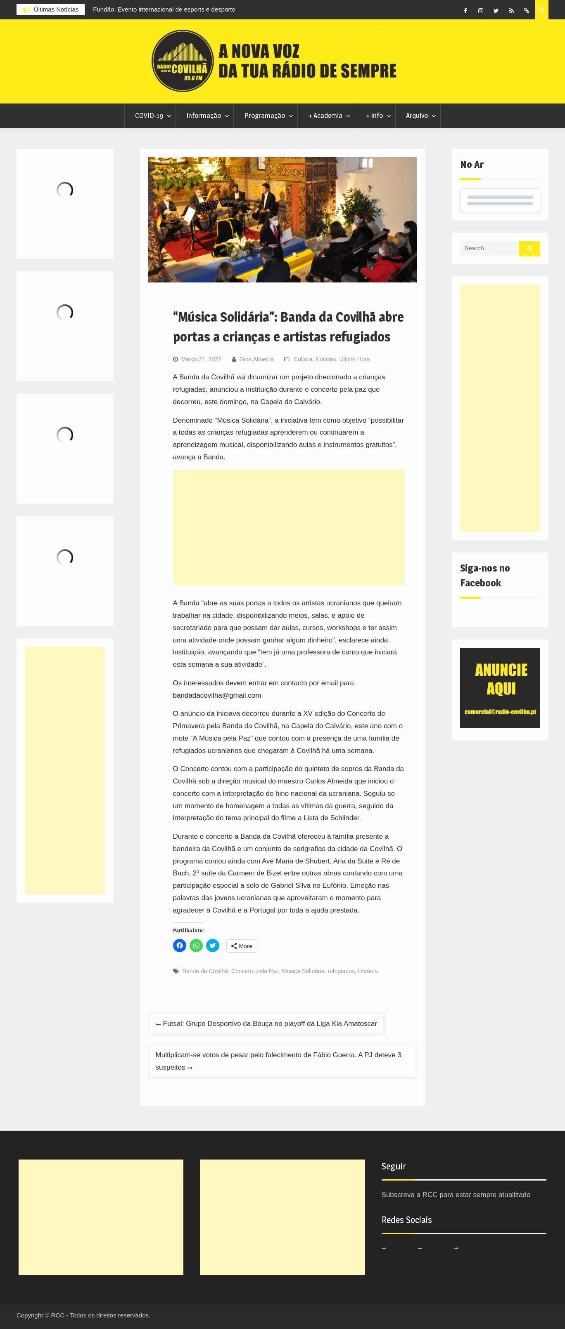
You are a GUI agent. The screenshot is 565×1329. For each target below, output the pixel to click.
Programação (265, 115)
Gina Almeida (257, 359)
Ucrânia (368, 971)
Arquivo (417, 115)
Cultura (303, 359)
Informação (203, 115)
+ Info (374, 115)
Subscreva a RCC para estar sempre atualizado (456, 1195)
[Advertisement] (289, 527)
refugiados (341, 971)
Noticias (326, 359)
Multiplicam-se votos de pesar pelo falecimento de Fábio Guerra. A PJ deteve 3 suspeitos (278, 1061)
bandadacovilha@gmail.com (217, 695)
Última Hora (354, 359)
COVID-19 (149, 115)
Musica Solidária (303, 971)
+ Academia (325, 115)
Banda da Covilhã (205, 971)
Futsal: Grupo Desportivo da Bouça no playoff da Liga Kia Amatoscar (270, 1024)
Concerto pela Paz (255, 971)
